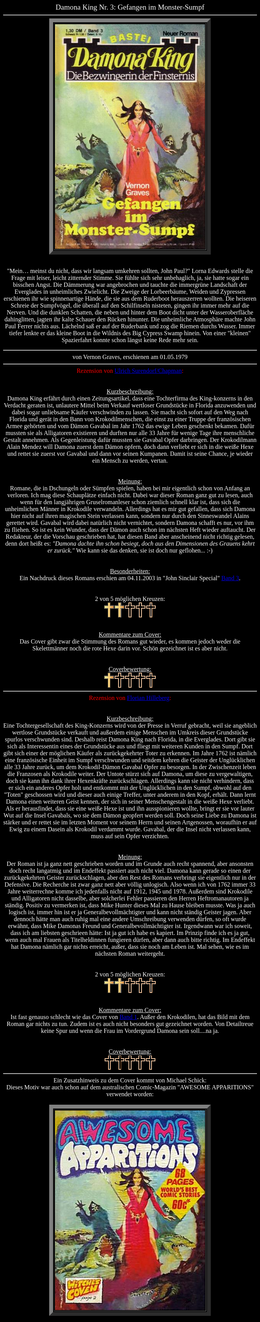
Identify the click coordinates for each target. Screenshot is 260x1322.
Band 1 (128, 1017)
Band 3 (230, 578)
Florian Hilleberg (148, 698)
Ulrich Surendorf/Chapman (148, 370)
